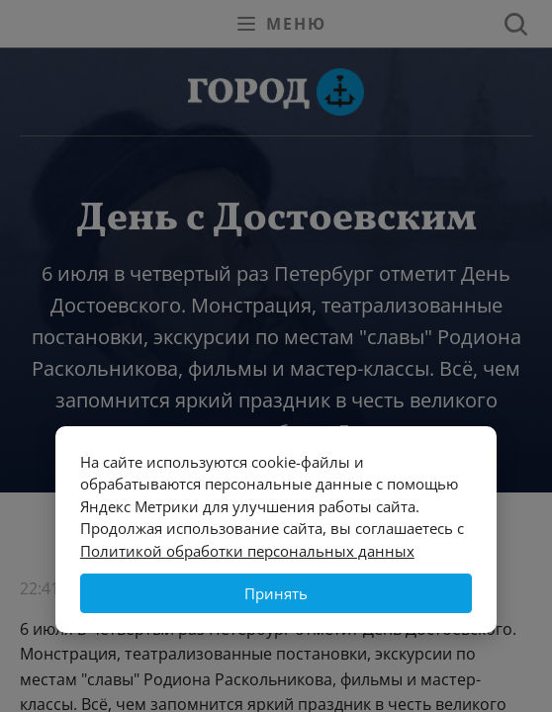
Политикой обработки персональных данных (247, 551)
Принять (276, 593)
